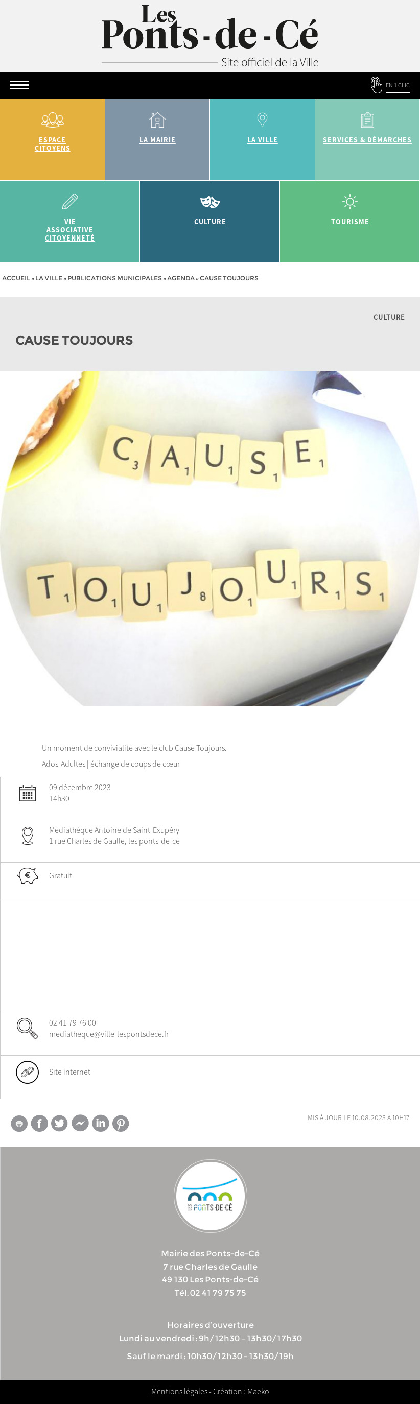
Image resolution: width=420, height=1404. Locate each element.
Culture (210, 206)
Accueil (16, 278)
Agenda (181, 278)
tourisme (350, 206)
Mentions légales (179, 1391)
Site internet (69, 1071)
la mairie (157, 124)
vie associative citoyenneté (70, 214)
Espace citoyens (52, 128)
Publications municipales (114, 278)
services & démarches (367, 124)
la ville (262, 124)
